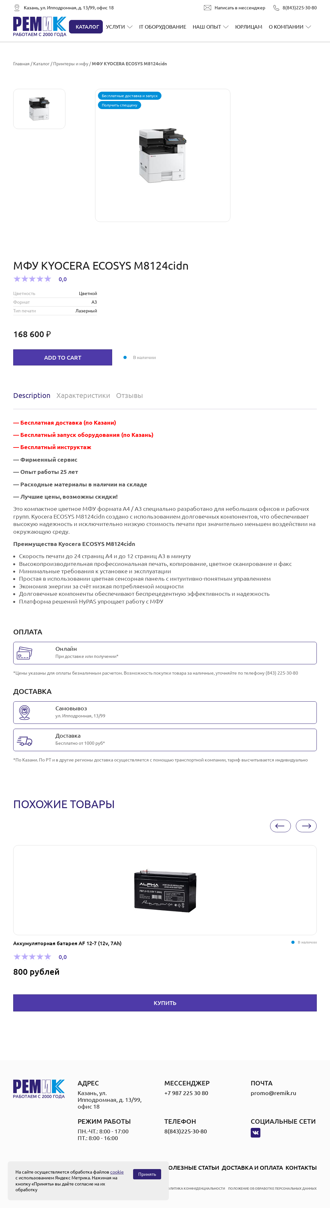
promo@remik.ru (273, 1093)
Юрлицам (248, 27)
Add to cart (62, 357)
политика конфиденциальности (195, 1188)
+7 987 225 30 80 (186, 1093)
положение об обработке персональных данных (272, 1188)
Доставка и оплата (252, 1167)
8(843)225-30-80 (300, 7)
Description (32, 395)
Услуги (115, 27)
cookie (117, 1172)
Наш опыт (207, 27)
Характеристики (83, 395)
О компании (286, 27)
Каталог (87, 27)
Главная (21, 63)
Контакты (301, 1167)
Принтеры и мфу (70, 63)
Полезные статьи (191, 1167)
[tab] (33, 395)
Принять (147, 1174)
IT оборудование (162, 27)
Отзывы (129, 395)
